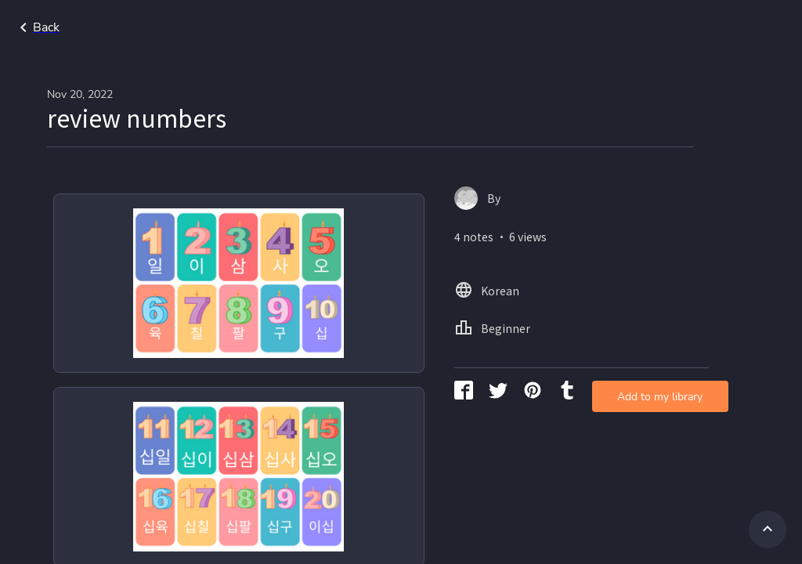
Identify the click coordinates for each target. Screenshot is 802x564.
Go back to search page (151, 27)
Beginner (745, 27)
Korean (675, 27)
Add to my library (584, 254)
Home (615, 27)
